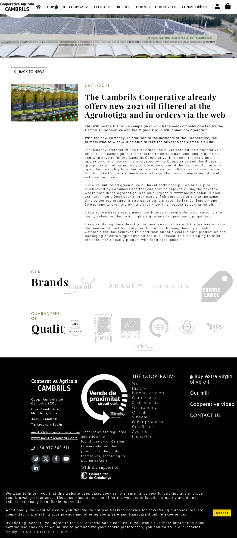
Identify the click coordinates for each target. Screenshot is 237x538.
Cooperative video (212, 404)
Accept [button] (222, 513)
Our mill (143, 7)
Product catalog (148, 393)
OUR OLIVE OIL (166, 7)
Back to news (29, 72)
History (139, 389)
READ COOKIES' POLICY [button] (44, 532)
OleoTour (102, 7)
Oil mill (139, 413)
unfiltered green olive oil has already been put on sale (149, 185)
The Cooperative (75, 7)
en (202, 7)
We (135, 384)
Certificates (143, 427)
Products (123, 7)
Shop (52, 7)
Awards (139, 432)
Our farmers (144, 398)
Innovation (143, 437)
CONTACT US (191, 7)
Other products (147, 422)
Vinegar (140, 417)
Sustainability (145, 403)
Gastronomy (144, 408)
